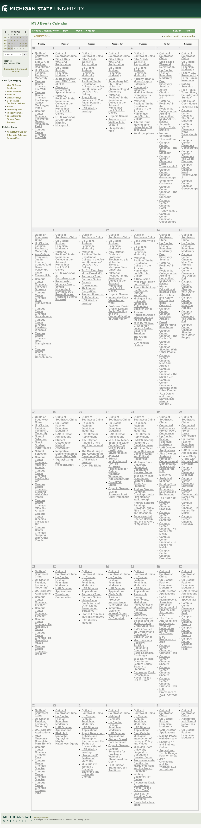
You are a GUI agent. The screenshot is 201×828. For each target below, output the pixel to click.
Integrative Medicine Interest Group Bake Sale (66, 454)
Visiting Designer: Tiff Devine (142, 777)
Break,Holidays (14, 98)
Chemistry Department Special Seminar (65, 90)
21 (9, 46)
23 (14, 46)
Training (11, 122)
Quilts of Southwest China (41, 56)
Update (15, 71)
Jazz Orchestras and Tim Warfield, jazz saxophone (167, 764)
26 (23, 46)
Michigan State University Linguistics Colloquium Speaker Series (143, 303)
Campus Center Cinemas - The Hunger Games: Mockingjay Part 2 (42, 100)
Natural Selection (165, 134)
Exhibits (11, 106)
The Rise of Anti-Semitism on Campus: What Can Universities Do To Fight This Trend (168, 626)
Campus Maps (13, 138)
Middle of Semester (114, 717)
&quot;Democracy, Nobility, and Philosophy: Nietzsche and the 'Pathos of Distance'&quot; (93, 740)
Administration (14, 91)
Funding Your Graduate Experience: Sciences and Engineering (167, 489)
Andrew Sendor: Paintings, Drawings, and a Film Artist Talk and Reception (144, 507)
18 (20, 43)
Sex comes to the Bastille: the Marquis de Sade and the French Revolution (144, 765)
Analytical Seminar (165, 479)
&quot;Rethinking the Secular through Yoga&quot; (145, 291)
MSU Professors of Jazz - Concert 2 (168, 693)
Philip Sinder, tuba (116, 129)
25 (20, 46)
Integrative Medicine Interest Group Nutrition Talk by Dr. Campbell (118, 613)
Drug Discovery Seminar (165, 84)
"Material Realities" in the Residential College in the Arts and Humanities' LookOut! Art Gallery (65, 104)
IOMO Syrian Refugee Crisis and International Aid (92, 444)
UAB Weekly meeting (89, 110)
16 (14, 43)
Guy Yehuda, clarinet (142, 344)
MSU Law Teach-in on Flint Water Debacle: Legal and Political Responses (144, 453)
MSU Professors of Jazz (167, 639)
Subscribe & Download (15, 69)
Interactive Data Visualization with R (118, 300)
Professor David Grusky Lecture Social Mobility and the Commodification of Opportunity (119, 312)
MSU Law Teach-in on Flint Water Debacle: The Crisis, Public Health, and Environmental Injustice (118, 448)
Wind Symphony (144, 133)
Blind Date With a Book (144, 242)
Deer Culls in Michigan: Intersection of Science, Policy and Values (143, 738)
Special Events (14, 116)
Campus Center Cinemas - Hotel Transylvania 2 (168, 161)
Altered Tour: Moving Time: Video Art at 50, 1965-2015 (143, 126)
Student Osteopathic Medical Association (62, 444)
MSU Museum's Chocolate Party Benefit (43, 739)
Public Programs (15, 113)
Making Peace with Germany (168, 737)
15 (12, 43)
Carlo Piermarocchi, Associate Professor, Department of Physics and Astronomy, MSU (168, 605)
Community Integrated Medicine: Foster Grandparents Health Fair (144, 92)
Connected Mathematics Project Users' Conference (168, 429)
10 (17, 40)
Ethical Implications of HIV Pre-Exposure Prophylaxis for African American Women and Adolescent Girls (118, 468)
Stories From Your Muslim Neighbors (93, 615)
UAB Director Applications (63, 435)
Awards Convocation (89, 284)
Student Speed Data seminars (117, 741)
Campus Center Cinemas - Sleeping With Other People (168, 346)
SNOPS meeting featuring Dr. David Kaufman (144, 443)
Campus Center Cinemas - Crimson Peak (168, 649)
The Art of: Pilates (140, 338)
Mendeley (165, 474)
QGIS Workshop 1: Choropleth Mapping (65, 120)
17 (17, 43)
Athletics (11, 94)
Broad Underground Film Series (167, 325)
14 (9, 43)
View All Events (14, 85)
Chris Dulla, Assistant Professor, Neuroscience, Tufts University (118, 599)
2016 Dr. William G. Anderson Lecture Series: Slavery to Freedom (144, 328)
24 (17, 46)
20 (26, 43)
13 (26, 40)
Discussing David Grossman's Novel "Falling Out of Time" (145, 676)
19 (23, 43)
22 (12, 46)
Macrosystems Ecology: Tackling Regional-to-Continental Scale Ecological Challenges (144, 648)
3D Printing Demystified (89, 290)
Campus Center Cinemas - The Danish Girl (168, 334)
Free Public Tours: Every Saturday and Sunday (189, 93)
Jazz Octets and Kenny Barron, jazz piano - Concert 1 (166, 300)
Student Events (14, 119)
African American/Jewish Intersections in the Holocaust (144, 316)
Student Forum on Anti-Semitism (93, 296)
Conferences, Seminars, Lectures (16, 102)
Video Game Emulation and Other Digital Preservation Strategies (91, 605)
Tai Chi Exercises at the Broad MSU (92, 272)
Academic (11, 88)
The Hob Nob (167, 497)
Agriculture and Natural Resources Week (188, 722)
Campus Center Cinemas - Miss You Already (165, 313)
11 (20, 40)
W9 (5, 49)
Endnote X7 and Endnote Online (91, 278)
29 (12, 49)
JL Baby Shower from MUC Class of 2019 (65, 81)
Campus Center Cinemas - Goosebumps (167, 173)
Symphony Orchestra (166, 182)
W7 (5, 43)
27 (26, 46)
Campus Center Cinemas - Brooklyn (165, 505)
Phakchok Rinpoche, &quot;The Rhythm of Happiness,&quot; (66, 738)
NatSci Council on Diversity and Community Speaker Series (144, 633)
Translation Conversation (63, 596)
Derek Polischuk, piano (144, 803)
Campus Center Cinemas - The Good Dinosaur (168, 147)
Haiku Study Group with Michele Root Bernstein (189, 460)
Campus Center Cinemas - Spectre (165, 660)
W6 (5, 40)
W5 (5, 38)
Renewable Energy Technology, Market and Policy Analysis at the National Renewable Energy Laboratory (143, 604)
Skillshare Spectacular (188, 598)
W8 (5, 46)
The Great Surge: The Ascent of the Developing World (93, 454)
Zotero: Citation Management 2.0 (167, 93)
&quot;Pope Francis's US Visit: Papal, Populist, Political (93, 101)
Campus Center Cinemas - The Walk (41, 85)
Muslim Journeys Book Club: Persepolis (118, 494)
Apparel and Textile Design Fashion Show (168, 753)
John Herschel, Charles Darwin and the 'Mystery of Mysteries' (144, 520)
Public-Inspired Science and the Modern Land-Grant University (144, 622)
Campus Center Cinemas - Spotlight (165, 516)
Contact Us (45, 818)
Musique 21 (62, 125)
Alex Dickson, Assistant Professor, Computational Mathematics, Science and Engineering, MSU (168, 462)
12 (23, 40)
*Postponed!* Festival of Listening (90, 758)
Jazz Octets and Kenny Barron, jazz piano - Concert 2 (166, 398)
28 (9, 49)
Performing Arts (14, 110)
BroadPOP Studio (115, 483)
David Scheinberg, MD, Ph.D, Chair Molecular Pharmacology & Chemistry (118, 85)
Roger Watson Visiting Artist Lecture (117, 122)
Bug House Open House (189, 102)
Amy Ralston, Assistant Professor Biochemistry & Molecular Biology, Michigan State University (118, 260)
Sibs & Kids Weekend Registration (42, 64)
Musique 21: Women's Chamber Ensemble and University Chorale (90, 770)
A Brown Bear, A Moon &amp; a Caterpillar (144, 81)
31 (9, 38)
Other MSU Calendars (17, 135)
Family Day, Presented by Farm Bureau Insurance (189, 76)
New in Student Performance (43, 445)
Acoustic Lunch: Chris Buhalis (167, 127)
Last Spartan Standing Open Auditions (117, 767)
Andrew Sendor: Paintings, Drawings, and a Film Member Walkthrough (144, 494)
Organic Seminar (118, 116)
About (36, 818)
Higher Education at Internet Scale (167, 289)
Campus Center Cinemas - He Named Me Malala (167, 528)
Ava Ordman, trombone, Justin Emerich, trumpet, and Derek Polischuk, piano (43, 263)
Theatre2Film (167, 139)
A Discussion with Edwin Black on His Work (144, 282)
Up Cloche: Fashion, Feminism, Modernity (42, 74)
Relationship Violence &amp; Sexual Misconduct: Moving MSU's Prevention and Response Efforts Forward (66, 290)
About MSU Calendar (16, 132)
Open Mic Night (91, 465)
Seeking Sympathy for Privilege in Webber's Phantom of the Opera (118, 755)
